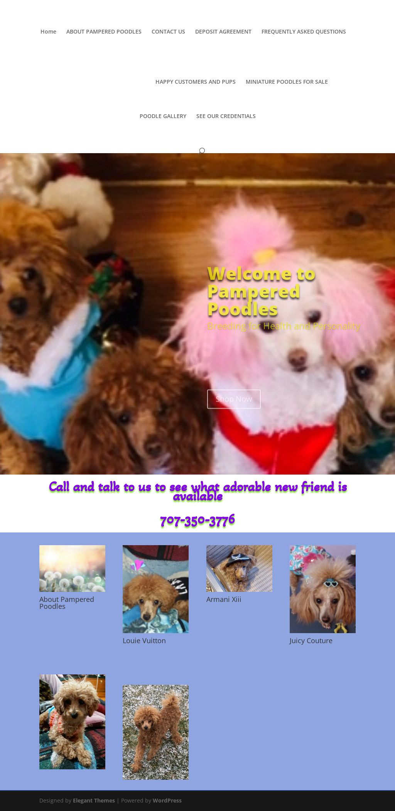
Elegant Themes (94, 800)
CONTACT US (168, 32)
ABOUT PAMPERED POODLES (104, 32)
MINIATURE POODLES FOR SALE (285, 81)
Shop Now (234, 418)
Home (48, 32)
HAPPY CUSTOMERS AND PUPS (194, 81)
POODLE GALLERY (163, 115)
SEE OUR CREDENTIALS (226, 115)
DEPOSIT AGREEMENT (223, 32)
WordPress (167, 800)
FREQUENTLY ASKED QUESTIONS (304, 32)
